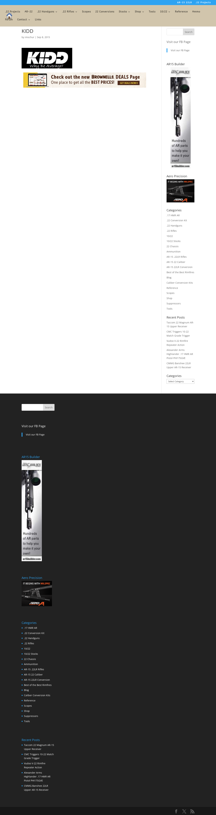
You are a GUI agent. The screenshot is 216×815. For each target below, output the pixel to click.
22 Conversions (104, 12)
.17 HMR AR (173, 215)
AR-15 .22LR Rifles (177, 256)
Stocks (123, 12)
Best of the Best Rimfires (180, 272)
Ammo (196, 12)
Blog (169, 277)
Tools (152, 12)
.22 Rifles (68, 12)
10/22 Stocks (174, 241)
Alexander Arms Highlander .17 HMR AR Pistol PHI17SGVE (180, 354)
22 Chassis (173, 246)
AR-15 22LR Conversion (180, 267)
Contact (22, 20)
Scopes (86, 12)
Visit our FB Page (179, 42)
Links (38, 20)
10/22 (163, 12)
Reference (181, 12)
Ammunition (174, 251)
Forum (9, 20)
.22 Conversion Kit (177, 220)
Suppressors (174, 303)
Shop (138, 12)
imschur (29, 37)
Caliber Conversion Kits (180, 282)
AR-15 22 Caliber (176, 262)
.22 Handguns (45, 12)
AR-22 (29, 12)
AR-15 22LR (184, 3)
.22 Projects (203, 3)
